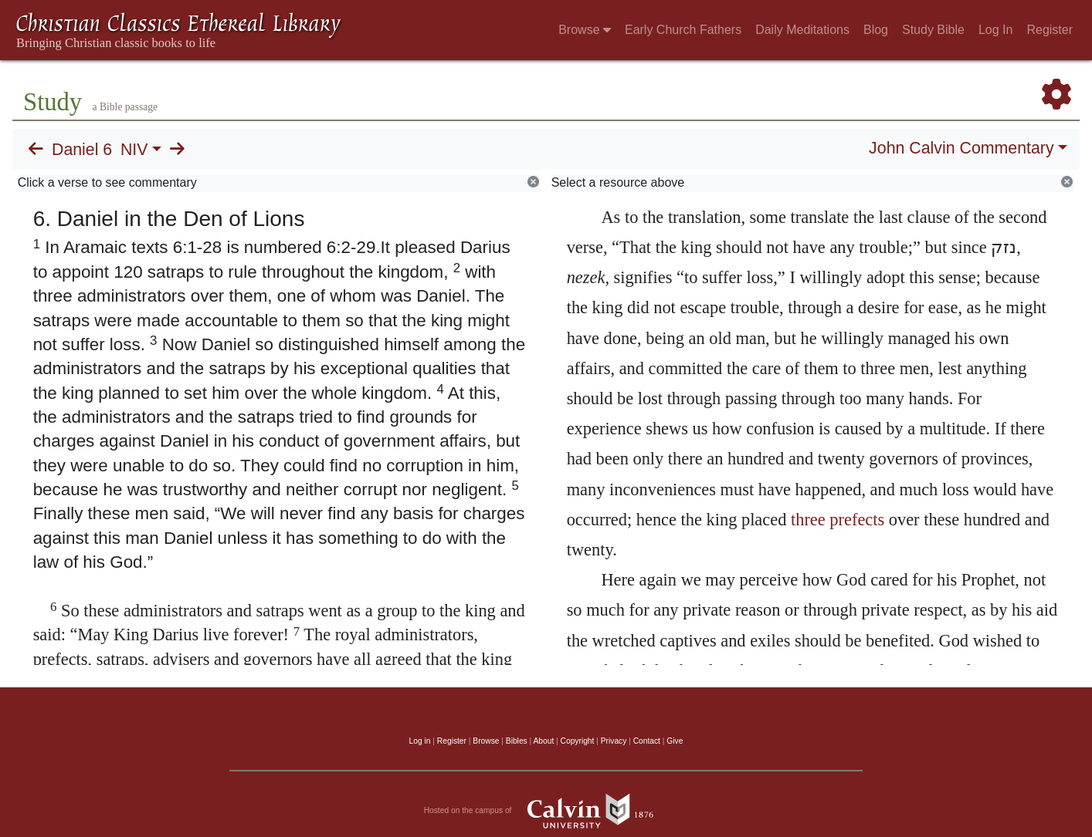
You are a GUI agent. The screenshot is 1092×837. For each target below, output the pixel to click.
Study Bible (933, 29)
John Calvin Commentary (961, 148)
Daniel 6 (82, 149)
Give (674, 741)
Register (1049, 29)
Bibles (516, 741)
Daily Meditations (802, 29)
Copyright (578, 741)
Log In (995, 29)
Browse (584, 29)
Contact (646, 741)
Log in (420, 741)
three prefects (837, 519)
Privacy (614, 741)
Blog (875, 29)
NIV (134, 149)
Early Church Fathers (683, 29)
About (543, 741)
